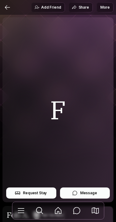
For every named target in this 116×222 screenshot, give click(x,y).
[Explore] (40, 211)
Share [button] (80, 7)
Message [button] (84, 193)
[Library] (21, 211)
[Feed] (58, 211)
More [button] (105, 7)
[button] (95, 211)
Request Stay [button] (31, 193)
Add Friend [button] (47, 7)
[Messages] (77, 211)
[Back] (7, 7)
